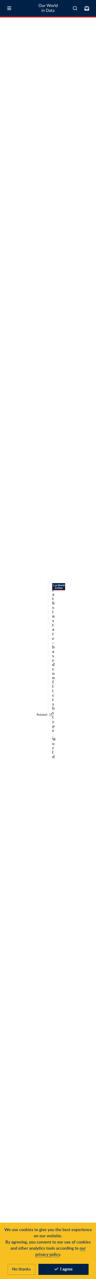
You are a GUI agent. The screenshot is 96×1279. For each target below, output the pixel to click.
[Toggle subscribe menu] (87, 8)
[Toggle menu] (9, 8)
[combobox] (75, 8)
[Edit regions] (74, 49)
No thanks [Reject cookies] (21, 1269)
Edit (76, 49)
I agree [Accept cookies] (64, 1269)
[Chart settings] (87, 49)
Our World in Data (48, 8)
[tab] (9, 49)
